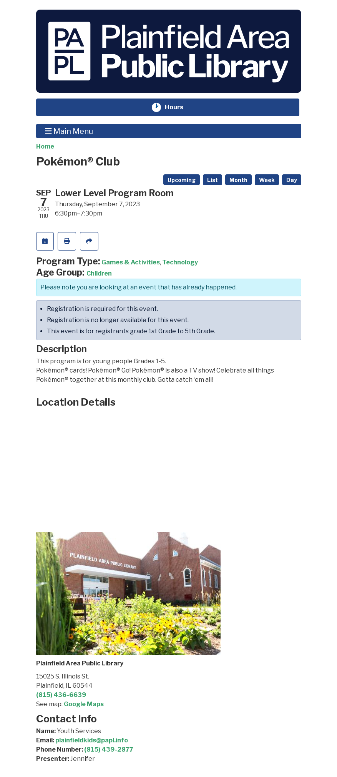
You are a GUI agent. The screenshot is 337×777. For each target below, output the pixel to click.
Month (238, 180)
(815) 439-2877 (108, 749)
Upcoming (182, 180)
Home (45, 146)
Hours (179, 107)
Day (291, 180)
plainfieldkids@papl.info (91, 740)
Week (267, 180)
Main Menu (69, 131)
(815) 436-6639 (61, 694)
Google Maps (84, 704)
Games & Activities (130, 262)
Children (99, 273)
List (212, 180)
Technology (180, 262)
